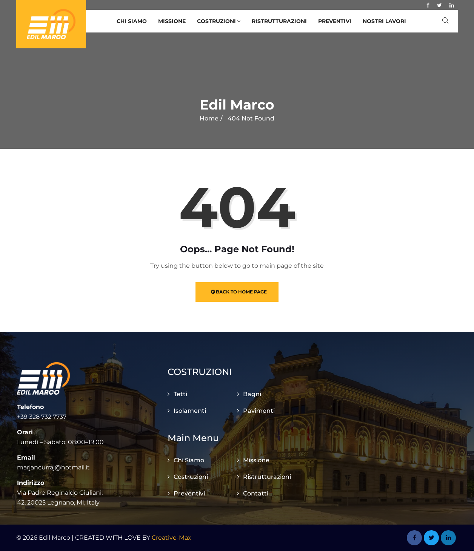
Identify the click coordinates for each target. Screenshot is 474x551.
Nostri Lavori (384, 21)
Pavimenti (259, 410)
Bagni (252, 394)
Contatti (255, 493)
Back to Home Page (239, 292)
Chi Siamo (132, 21)
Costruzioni (218, 21)
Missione (172, 21)
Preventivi (334, 21)
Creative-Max (171, 537)
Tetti (180, 394)
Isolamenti (190, 410)
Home (209, 118)
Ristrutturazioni (279, 21)
